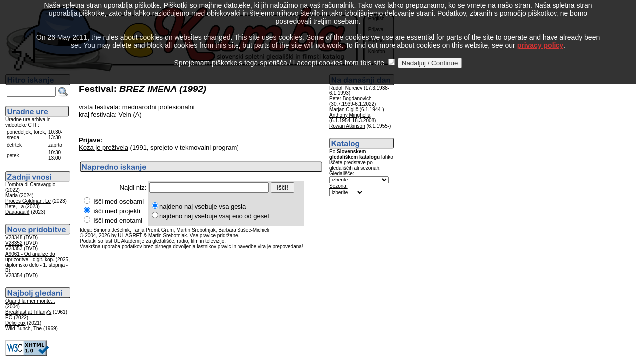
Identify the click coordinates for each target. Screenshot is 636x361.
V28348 (13, 237)
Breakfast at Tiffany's (28, 312)
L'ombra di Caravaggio (30, 184)
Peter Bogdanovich (350, 98)
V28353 (13, 248)
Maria (11, 195)
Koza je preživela (103, 147)
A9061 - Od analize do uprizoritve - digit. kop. (30, 256)
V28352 (13, 243)
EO (8, 317)
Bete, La (14, 206)
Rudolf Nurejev (345, 87)
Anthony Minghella (349, 115)
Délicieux (15, 323)
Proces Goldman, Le (28, 201)
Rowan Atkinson (347, 126)
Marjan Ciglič (343, 109)
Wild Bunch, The (23, 328)
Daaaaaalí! (17, 212)
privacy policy (540, 34)
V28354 (13, 275)
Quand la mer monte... (30, 301)
